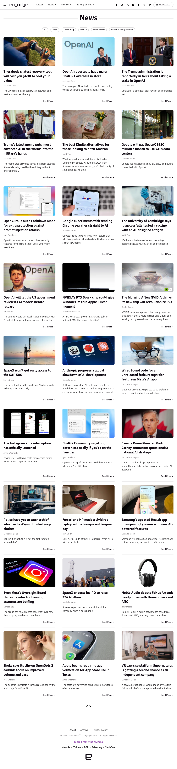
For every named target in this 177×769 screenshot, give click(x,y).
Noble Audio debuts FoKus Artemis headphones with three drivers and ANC (147, 597)
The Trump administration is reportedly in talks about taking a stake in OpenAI (146, 76)
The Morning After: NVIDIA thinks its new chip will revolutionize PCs (147, 300)
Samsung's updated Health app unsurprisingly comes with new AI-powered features (147, 524)
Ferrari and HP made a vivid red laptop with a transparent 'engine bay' (87, 524)
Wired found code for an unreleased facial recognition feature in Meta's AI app (143, 375)
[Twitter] (128, 4)
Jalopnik (65, 747)
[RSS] (150, 4)
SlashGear (110, 747)
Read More (48, 101)
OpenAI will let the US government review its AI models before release (29, 302)
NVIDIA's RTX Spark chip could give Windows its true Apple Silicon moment (88, 302)
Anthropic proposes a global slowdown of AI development (84, 373)
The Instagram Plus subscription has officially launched (27, 445)
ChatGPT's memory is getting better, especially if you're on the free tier (86, 448)
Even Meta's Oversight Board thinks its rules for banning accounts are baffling (25, 597)
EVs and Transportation (122, 30)
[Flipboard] (139, 4)
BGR (86, 747)
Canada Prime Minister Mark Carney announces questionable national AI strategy (145, 448)
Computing (69, 30)
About (73, 730)
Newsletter (163, 5)
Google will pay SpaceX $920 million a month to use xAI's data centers (146, 149)
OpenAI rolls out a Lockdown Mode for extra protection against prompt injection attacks (29, 225)
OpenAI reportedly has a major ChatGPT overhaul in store (85, 74)
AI (45, 30)
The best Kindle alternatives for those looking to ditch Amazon (85, 147)
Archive (84, 730)
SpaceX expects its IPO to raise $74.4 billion (85, 595)
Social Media (99, 30)
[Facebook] (116, 4)
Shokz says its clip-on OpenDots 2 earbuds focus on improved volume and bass (28, 670)
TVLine (77, 747)
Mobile (83, 30)
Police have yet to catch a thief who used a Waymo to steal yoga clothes (27, 524)
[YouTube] (133, 4)
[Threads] (144, 4)
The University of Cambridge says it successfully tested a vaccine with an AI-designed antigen (146, 225)
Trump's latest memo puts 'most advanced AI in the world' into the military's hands (28, 149)
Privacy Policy (100, 730)
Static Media (73, 736)
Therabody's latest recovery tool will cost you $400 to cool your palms (28, 76)
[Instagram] (122, 4)
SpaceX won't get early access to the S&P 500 (27, 373)
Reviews (65, 5)
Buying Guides (84, 5)
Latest (39, 5)
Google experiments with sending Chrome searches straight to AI (87, 223)
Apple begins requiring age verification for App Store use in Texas (85, 670)
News (51, 5)
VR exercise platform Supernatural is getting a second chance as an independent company (147, 670)
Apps (54, 30)
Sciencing (97, 747)
